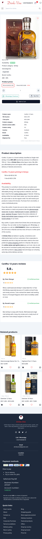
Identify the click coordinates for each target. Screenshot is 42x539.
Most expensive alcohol (28, 515)
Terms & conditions (9, 524)
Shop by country (26, 527)
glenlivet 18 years (11, 214)
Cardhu (9, 75)
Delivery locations (26, 518)
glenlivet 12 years (6, 398)
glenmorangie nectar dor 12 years (10, 361)
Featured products (27, 521)
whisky (16, 66)
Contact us (6, 515)
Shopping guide (26, 512)
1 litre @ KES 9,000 (23, 85)
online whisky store (20, 194)
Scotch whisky (6, 219)
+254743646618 (28, 3)
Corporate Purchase (9, 521)
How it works (7, 509)
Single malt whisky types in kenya (12, 216)
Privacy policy (7, 533)
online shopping (13, 243)
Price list (23, 533)
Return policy (7, 530)
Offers (23, 524)
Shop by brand (25, 530)
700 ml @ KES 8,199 (8, 85)
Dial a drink (18, 250)
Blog (22, 509)
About (5, 512)
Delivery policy (7, 527)
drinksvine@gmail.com (21, 447)
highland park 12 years (22, 212)
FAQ (4, 518)
